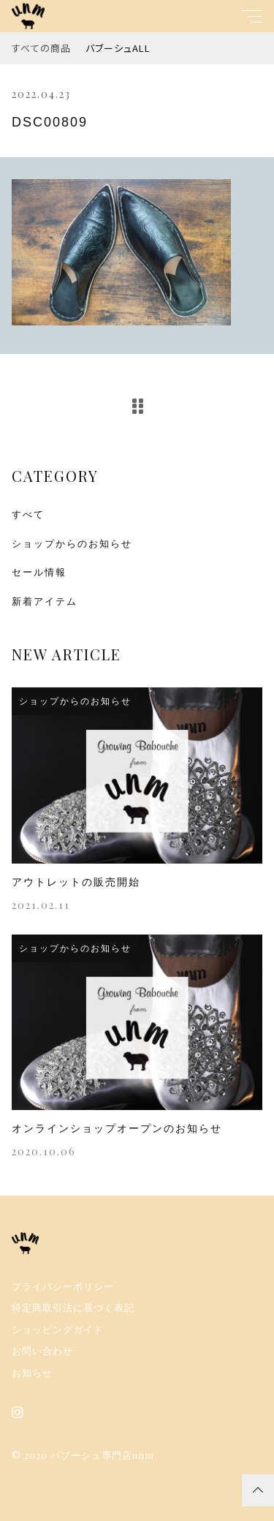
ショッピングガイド (58, 1329)
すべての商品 (41, 48)
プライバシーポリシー (63, 1286)
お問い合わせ (42, 1351)
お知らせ (32, 1372)
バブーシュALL (118, 48)
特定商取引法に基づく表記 (73, 1307)
